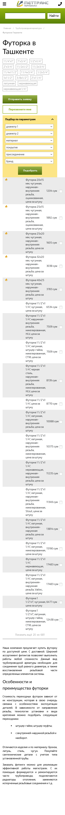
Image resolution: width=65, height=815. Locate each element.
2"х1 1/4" (36, 77)
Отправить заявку (20, 99)
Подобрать (30, 170)
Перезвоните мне (20, 109)
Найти (54, 16)
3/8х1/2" (22, 77)
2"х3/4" (8, 66)
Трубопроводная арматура (28, 28)
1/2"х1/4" (36, 61)
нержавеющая (27, 83)
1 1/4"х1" (8, 61)
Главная (7, 28)
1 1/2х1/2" (22, 66)
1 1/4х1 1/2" (10, 72)
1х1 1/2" (8, 77)
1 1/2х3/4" (39, 66)
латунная (9, 83)
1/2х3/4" (43, 72)
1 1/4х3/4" (27, 72)
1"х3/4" (22, 61)
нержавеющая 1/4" (15, 88)
